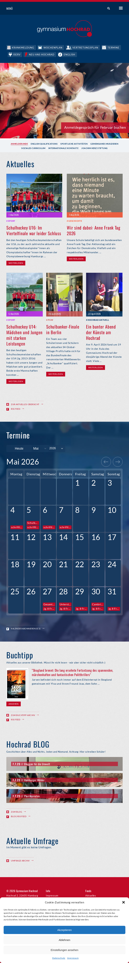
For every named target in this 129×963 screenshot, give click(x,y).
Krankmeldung (23, 47)
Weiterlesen (16, 262)
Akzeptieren (64, 929)
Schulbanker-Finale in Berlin (62, 329)
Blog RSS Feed (18, 816)
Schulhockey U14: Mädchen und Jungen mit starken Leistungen (24, 335)
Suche (107, 8)
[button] (123, 902)
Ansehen (13, 703)
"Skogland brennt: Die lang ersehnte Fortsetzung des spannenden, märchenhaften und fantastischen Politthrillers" (72, 672)
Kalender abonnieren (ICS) (25, 628)
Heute (19, 448)
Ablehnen (64, 939)
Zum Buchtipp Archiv (23, 715)
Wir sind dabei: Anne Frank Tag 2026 (93, 230)
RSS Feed (15, 408)
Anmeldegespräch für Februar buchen (95, 127)
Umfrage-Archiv (20, 860)
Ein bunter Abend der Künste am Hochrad (101, 332)
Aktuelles (90, 895)
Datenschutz (58, 958)
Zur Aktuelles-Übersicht (25, 404)
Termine (114, 47)
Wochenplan (53, 47)
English (70, 54)
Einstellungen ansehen (64, 950)
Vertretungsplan (86, 47)
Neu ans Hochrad (42, 54)
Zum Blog (16, 811)
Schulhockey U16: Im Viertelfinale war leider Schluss (33, 230)
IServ (17, 54)
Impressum (73, 958)
